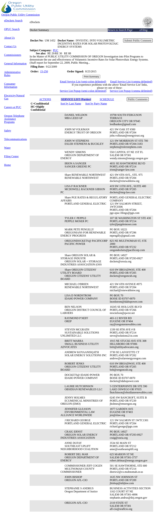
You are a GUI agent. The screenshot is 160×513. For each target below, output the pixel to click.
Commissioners (12, 54)
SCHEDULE (107, 99)
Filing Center (11, 156)
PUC (55, 50)
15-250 (44, 71)
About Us (9, 37)
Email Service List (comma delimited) (131, 81)
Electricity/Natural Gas (14, 97)
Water (7, 147)
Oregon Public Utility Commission (20, 14)
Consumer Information (10, 85)
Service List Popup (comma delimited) (131, 90)
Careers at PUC (12, 107)
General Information (15, 63)
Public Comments (137, 99)
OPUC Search (12, 29)
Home (7, 164)
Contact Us (10, 46)
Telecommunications (15, 139)
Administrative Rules (12, 74)
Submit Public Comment (137, 40)
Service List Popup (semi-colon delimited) (83, 90)
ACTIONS (45, 99)
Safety (7, 130)
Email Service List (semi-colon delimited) (83, 81)
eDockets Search (13, 20)
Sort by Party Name (96, 103)
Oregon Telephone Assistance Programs (14, 118)
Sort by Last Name (71, 103)
